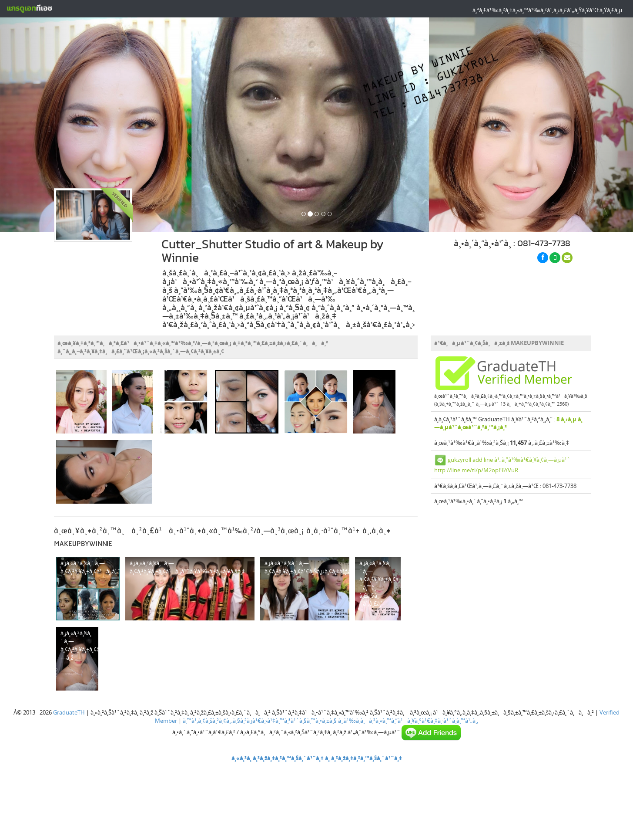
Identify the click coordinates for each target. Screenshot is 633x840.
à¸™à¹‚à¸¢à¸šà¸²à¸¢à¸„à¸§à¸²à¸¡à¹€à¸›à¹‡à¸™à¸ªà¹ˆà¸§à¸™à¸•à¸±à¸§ (260, 721)
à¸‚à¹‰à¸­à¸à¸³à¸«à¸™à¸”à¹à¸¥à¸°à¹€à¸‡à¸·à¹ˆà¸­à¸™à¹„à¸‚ (408, 721)
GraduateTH (69, 712)
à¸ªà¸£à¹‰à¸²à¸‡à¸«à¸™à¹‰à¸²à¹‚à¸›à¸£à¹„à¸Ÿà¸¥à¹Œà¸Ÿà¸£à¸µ (547, 10)
